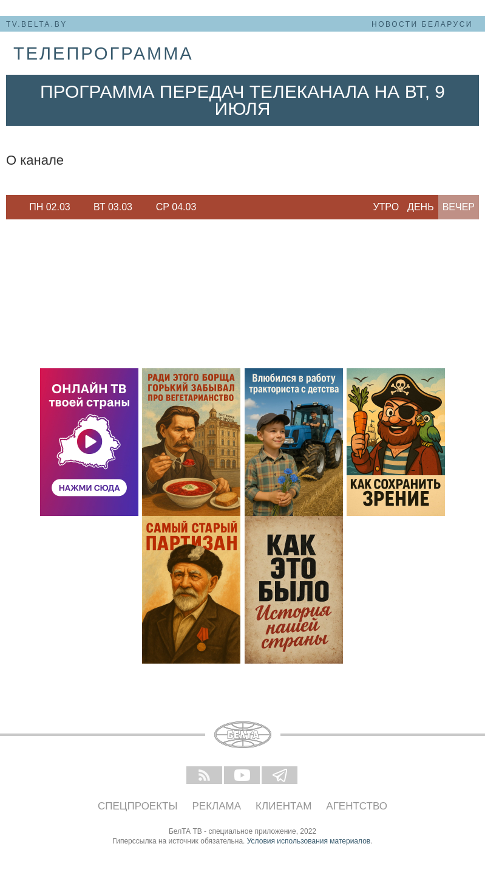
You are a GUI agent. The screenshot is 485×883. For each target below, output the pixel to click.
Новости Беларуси (422, 24)
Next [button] (212, 207)
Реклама (217, 806)
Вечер (459, 207)
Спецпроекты (138, 806)
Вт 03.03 (112, 207)
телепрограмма (103, 53)
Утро (386, 207)
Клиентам (283, 806)
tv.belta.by (36, 24)
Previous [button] (12, 207)
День (420, 207)
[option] (49, 207)
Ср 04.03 (176, 207)
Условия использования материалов (308, 841)
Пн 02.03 (49, 207)
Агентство (356, 806)
